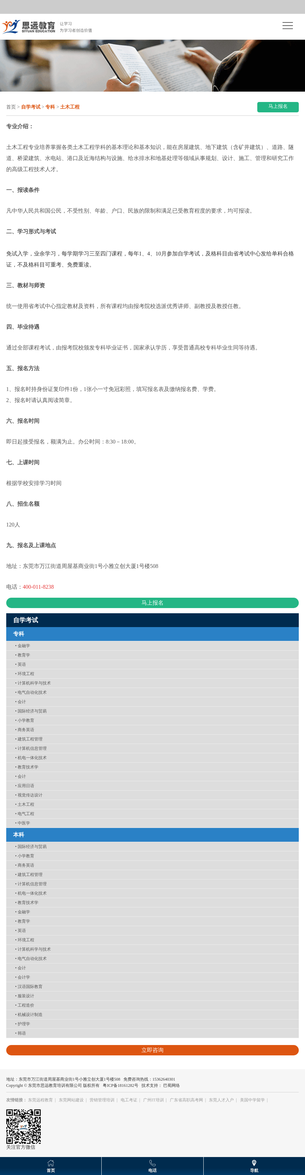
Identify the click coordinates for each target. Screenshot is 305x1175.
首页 (11, 107)
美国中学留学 (252, 1100)
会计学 (22, 977)
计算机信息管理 (31, 748)
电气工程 (24, 813)
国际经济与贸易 (31, 711)
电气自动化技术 (31, 692)
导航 (254, 1170)
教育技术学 (26, 767)
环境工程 (24, 673)
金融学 (22, 645)
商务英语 (24, 729)
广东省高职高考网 (186, 1100)
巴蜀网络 (171, 1085)
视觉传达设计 (29, 795)
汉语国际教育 (29, 986)
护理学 (22, 1024)
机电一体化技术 (31, 757)
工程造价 (24, 1005)
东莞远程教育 (40, 1100)
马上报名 (278, 106)
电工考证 (129, 1100)
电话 (152, 1170)
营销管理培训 (102, 1100)
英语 (20, 664)
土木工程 (24, 804)
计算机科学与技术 (33, 683)
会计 (20, 701)
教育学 (22, 655)
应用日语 (24, 785)
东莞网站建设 (71, 1100)
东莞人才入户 (221, 1100)
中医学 (22, 823)
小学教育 (24, 720)
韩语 (20, 1033)
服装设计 (24, 996)
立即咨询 (152, 1050)
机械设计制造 (29, 1014)
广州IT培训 (153, 1100)
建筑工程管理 (29, 739)
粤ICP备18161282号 (120, 1085)
